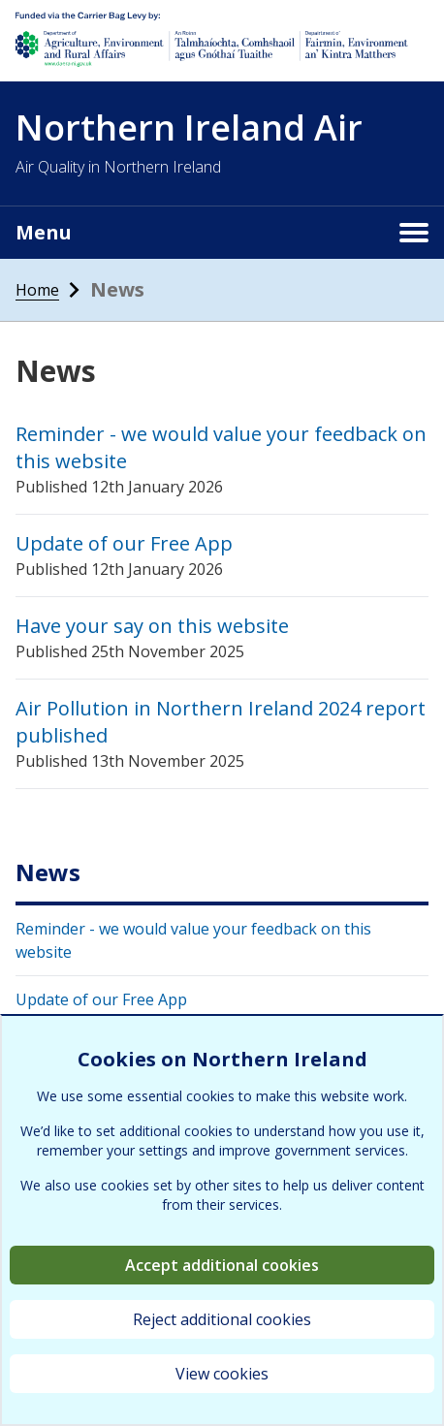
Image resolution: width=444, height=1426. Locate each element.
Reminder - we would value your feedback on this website (193, 940)
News (48, 872)
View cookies (222, 1373)
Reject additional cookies (222, 1319)
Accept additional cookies (222, 1265)
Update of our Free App (124, 543)
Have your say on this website (152, 626)
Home (37, 290)
